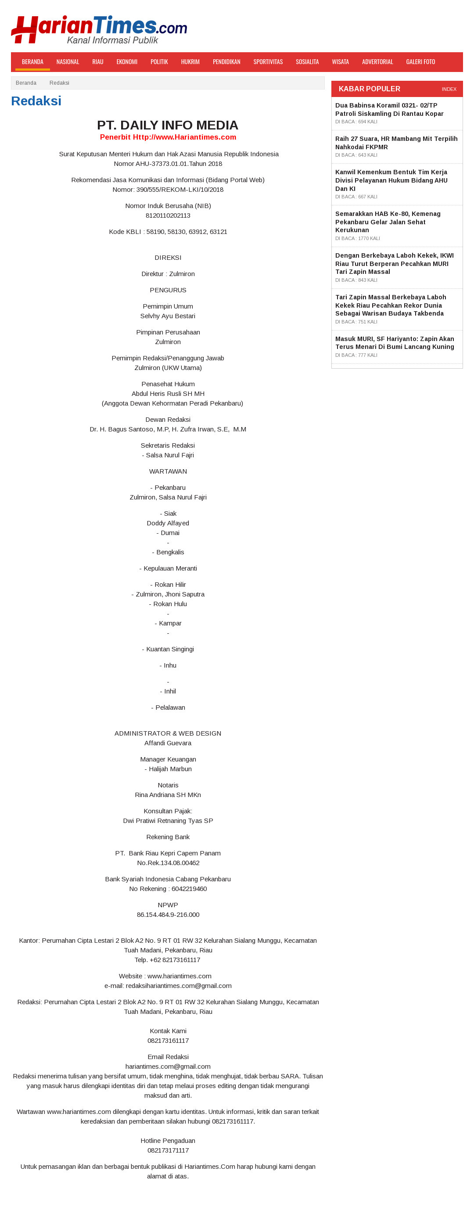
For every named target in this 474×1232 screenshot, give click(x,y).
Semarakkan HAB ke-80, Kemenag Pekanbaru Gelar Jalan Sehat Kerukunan (388, 221)
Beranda (26, 83)
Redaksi (59, 83)
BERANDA (32, 61)
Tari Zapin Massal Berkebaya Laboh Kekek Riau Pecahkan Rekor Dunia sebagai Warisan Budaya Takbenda (390, 305)
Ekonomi (127, 61)
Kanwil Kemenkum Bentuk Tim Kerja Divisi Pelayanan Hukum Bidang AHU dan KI (391, 180)
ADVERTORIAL (377, 61)
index (449, 89)
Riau (98, 61)
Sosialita (307, 61)
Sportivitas (268, 61)
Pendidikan (227, 61)
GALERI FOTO (420, 61)
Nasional (68, 61)
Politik (159, 61)
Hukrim (190, 61)
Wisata (340, 61)
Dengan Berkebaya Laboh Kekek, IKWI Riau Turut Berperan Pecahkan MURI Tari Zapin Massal (394, 263)
